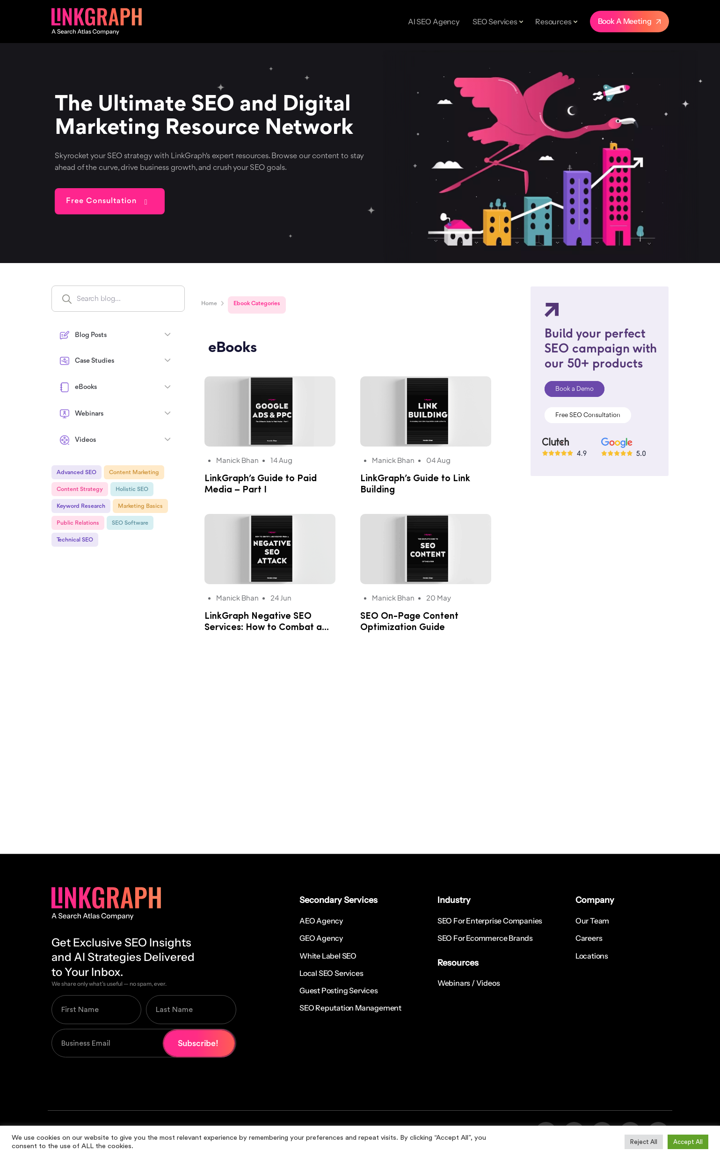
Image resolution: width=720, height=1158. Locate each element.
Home (209, 303)
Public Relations (78, 523)
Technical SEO (75, 540)
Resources (553, 21)
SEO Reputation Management (350, 1007)
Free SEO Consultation (587, 415)
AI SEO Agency (433, 21)
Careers (589, 938)
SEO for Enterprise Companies (489, 920)
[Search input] (138, 298)
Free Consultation (101, 201)
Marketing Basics (140, 506)
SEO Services (495, 21)
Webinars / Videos (468, 983)
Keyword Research (81, 506)
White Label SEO (327, 955)
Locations (591, 955)
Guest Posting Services (338, 990)
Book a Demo (574, 389)
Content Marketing (134, 472)
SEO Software (130, 523)
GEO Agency (321, 938)
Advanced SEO (76, 472)
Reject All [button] (643, 1142)
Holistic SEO (132, 489)
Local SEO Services (331, 973)
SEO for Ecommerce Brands (485, 938)
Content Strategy (80, 489)
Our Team (592, 920)
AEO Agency (321, 920)
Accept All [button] (688, 1142)
